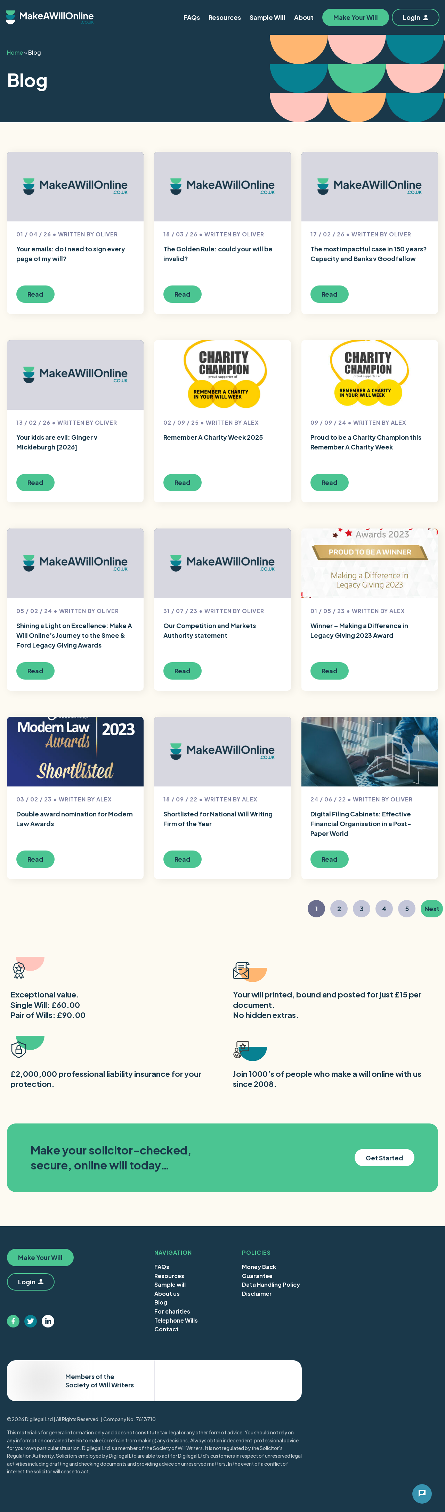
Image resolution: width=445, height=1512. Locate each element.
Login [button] (415, 17)
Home (15, 52)
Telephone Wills (176, 1320)
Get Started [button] (384, 1158)
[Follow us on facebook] (13, 1321)
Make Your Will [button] (355, 17)
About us (167, 1293)
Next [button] (433, 910)
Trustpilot (267, 1380)
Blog (160, 1302)
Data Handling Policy (271, 1284)
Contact (166, 1329)
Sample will (170, 1284)
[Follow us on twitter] (30, 1321)
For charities (172, 1311)
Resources (169, 1275)
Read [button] (35, 294)
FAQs (161, 1266)
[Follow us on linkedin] (48, 1321)
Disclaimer (257, 1293)
